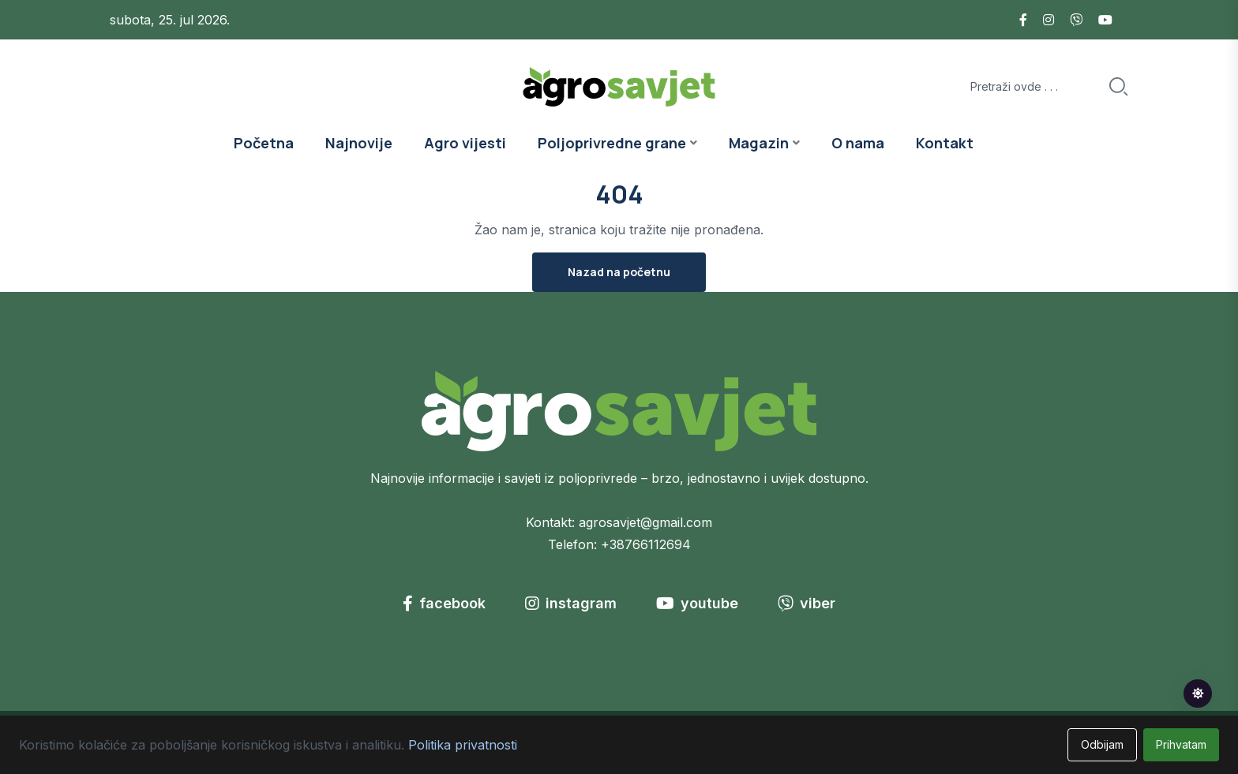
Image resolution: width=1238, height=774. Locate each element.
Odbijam (1102, 744)
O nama (857, 142)
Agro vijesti (465, 142)
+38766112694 (646, 544)
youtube (697, 603)
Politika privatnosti (462, 745)
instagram (571, 603)
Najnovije (358, 142)
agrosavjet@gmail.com (645, 522)
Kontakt (945, 142)
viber (806, 603)
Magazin (759, 142)
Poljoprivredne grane (612, 142)
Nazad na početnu (619, 271)
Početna (264, 142)
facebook (444, 603)
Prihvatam (1181, 744)
